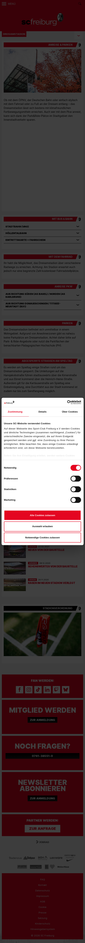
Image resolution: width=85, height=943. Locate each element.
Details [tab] (43, 411)
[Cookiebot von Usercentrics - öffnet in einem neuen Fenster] (65, 402)
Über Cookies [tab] (70, 411)
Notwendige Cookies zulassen (42, 537)
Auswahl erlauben (42, 526)
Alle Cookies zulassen (42, 515)
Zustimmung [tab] (15, 411)
